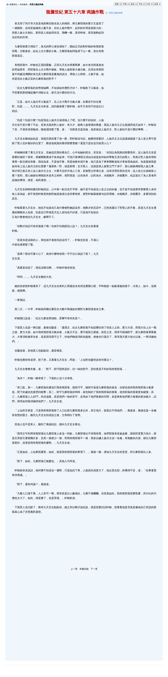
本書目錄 (84, 569)
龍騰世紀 (13, 4)
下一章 (94, 569)
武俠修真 (23, 4)
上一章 (74, 569)
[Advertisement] (129, 70)
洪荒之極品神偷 (116, 13)
